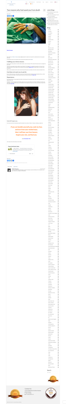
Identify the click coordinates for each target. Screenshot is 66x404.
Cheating (49, 79)
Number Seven (50, 238)
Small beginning (50, 324)
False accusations (51, 135)
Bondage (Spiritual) (51, 67)
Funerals (49, 152)
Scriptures (50, 307)
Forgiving (49, 147)
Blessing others (50, 62)
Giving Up (49, 153)
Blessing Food (50, 61)
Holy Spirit (50, 198)
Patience (49, 256)
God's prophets (50, 178)
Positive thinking (51, 266)
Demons (49, 110)
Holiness (49, 196)
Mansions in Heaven (51, 229)
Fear (49, 140)
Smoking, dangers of (51, 325)
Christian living (50, 87)
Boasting (49, 66)
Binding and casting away (52, 59)
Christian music (50, 92)
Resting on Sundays (51, 287)
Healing (49, 188)
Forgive (49, 145)
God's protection (51, 180)
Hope (49, 203)
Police (49, 261)
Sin (48, 317)
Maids (49, 226)
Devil (49, 112)
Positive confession (51, 264)
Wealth (49, 360)
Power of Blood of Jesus (52, 269)
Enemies (49, 125)
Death (49, 105)
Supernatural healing (51, 340)
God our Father (50, 157)
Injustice (49, 208)
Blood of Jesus (50, 64)
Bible (49, 56)
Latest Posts (15, 166)
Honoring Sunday (51, 200)
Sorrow (49, 329)
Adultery (49, 36)
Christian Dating (50, 84)
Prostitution (50, 284)
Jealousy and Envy (51, 216)
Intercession (50, 211)
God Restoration (51, 158)
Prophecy (49, 281)
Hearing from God (51, 191)
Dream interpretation (51, 120)
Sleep (49, 320)
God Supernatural (51, 160)
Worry (49, 365)
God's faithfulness (51, 168)
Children (49, 82)
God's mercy (50, 173)
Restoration (50, 289)
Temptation (50, 345)
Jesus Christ (50, 218)
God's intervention (51, 170)
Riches (49, 294)
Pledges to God (50, 259)
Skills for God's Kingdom (52, 319)
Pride (49, 277)
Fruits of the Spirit (51, 150)
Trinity (49, 355)
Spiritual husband (51, 330)
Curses (49, 104)
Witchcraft (50, 362)
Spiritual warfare (51, 332)
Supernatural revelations (52, 342)
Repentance (50, 286)
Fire (49, 143)
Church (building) (51, 99)
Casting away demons (51, 77)
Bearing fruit (50, 54)
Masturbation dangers (51, 233)
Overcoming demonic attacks (53, 246)
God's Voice (50, 185)
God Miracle (50, 155)
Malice (49, 228)
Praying (49, 276)
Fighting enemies (51, 142)
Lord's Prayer (50, 223)
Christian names (51, 94)
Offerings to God (51, 243)
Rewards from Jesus (51, 292)
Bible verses (50, 57)
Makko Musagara (10, 50)
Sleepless (49, 322)
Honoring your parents (52, 201)
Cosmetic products (51, 100)
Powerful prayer (50, 271)
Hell (49, 195)
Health (49, 190)
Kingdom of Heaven (51, 221)
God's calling (50, 165)
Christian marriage (51, 89)
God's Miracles (50, 175)
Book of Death (50, 69)
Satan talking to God (51, 304)
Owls (49, 249)
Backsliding (50, 51)
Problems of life (50, 279)
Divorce (49, 117)
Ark (48, 46)
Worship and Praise (51, 367)
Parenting (49, 251)
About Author (10, 166)
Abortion (49, 29)
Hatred (49, 186)
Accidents (49, 31)
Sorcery (49, 327)
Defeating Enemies (51, 107)
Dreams (49, 122)
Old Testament (50, 244)
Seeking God (50, 309)
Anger (49, 44)
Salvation (49, 297)
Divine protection (51, 115)
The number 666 (51, 350)
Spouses (49, 335)
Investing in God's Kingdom (52, 213)
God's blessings (50, 163)
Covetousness (50, 102)
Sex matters (50, 312)
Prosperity (50, 282)
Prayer (49, 274)
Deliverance (50, 109)
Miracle (49, 234)
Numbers (49, 239)
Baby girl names (51, 49)
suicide (49, 337)
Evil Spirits (50, 132)
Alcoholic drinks (50, 39)
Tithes (49, 352)
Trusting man (50, 357)
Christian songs (50, 97)
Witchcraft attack (51, 363)
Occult (49, 241)
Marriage (49, 231)
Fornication (50, 148)
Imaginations (50, 206)
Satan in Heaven (51, 302)
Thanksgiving (50, 347)
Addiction (49, 34)
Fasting (49, 137)
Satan (49, 299)
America (49, 41)
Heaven (49, 193)
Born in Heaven (50, 74)
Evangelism (50, 130)
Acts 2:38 (12, 83)
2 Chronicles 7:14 (27, 138)
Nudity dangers (50, 236)
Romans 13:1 (31, 67)
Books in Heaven (51, 72)
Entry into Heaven (51, 127)
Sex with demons (51, 314)
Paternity (49, 254)
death (32, 59)
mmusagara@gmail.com (29, 394)
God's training (50, 183)
